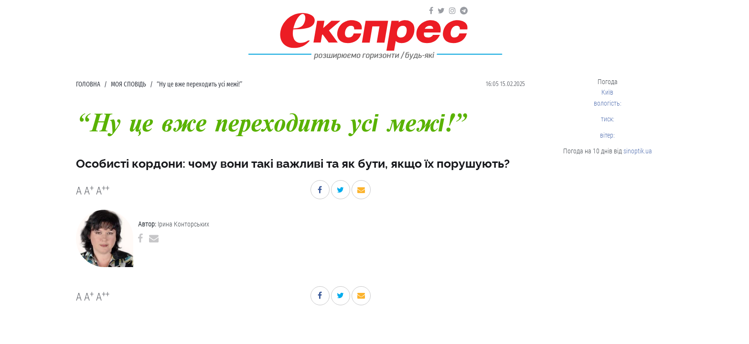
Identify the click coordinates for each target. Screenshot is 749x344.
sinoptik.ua (637, 151)
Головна (88, 84)
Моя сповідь (128, 84)
